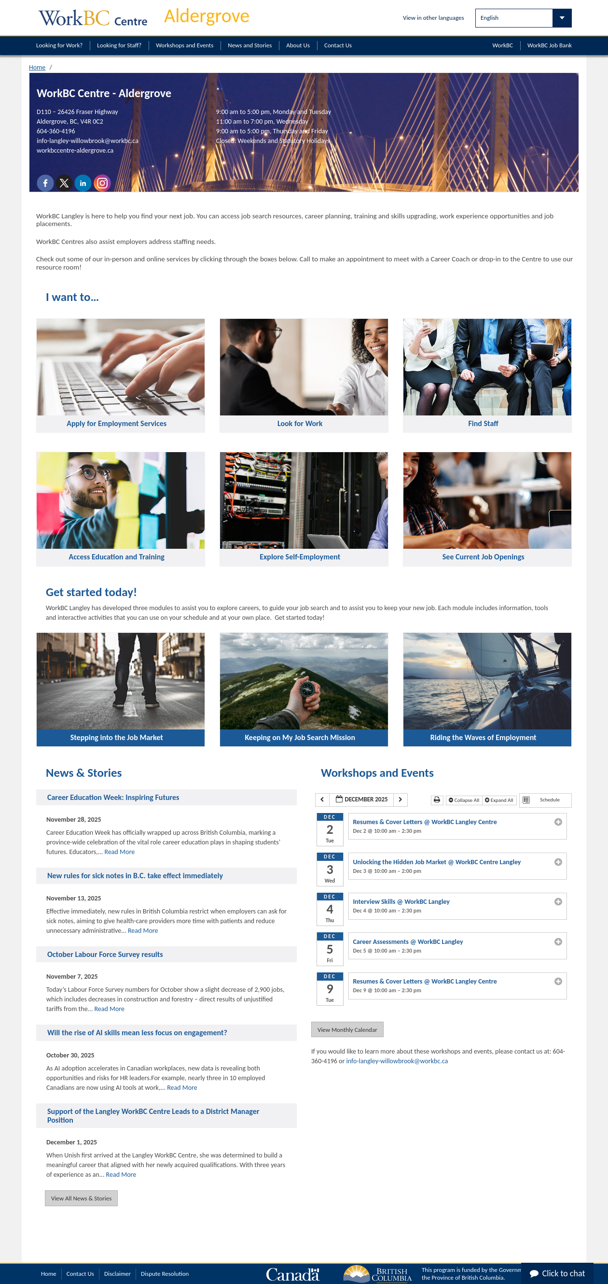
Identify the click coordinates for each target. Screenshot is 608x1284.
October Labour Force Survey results (105, 954)
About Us (298, 45)
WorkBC (503, 45)
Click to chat (557, 1273)
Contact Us (338, 45)
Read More (120, 852)
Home (37, 67)
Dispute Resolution (165, 1273)
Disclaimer (117, 1273)
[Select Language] (523, 18)
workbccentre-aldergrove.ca (75, 150)
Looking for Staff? (119, 45)
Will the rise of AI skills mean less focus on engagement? (137, 1032)
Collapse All (464, 800)
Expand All (499, 800)
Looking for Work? (59, 45)
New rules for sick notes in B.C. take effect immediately (135, 875)
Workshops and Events (184, 45)
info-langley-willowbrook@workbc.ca (87, 141)
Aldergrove (206, 16)
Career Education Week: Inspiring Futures (113, 797)
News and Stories (250, 45)
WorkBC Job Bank (549, 45)
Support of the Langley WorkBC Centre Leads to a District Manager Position (153, 1115)
